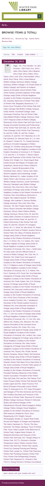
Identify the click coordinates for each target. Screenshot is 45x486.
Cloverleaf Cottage (22, 111)
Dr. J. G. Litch (34, 138)
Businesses (29, 103)
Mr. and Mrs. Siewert (16, 225)
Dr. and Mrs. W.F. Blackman (22, 136)
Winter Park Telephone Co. (14, 459)
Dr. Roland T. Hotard (11, 141)
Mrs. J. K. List (27, 319)
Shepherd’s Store (22, 413)
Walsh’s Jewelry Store (28, 443)
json (19, 473)
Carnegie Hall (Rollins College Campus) (23, 109)
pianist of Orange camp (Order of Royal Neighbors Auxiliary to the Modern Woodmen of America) (22, 368)
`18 (19, 66)
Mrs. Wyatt (25, 351)
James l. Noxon (22, 171)
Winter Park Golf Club (12, 446)
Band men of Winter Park (25, 101)
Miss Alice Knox (18, 187)
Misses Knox (23, 214)
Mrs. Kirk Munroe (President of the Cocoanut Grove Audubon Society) (21, 324)
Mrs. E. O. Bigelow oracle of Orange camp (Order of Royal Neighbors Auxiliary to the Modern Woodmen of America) (22, 268)
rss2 (33, 473)
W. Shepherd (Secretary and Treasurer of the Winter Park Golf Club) (20, 435)
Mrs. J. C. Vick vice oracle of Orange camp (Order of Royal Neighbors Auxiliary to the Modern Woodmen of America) (22, 316)
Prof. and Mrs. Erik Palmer (26, 378)
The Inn (27, 424)
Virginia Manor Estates (23, 432)
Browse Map (7, 41)
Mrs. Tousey (16, 351)
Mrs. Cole (28, 254)
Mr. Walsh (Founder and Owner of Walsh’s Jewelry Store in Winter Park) (22, 230)
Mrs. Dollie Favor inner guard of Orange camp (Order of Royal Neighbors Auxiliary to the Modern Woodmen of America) (22, 260)
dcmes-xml (12, 473)
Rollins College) (16, 408)
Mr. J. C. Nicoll (14, 227)
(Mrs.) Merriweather (26, 76)
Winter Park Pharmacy (32, 451)
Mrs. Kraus (22, 327)
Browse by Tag (21, 38)
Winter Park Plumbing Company (16, 454)
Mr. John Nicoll (26, 227)
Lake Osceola (20, 179)
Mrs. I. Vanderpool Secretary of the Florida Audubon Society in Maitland (21, 303)
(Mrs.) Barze (23, 71)
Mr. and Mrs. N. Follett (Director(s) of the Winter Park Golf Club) (20, 222)
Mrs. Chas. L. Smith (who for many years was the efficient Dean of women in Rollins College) (22, 252)
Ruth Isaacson (9, 413)
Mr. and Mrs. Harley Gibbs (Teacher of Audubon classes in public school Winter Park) (21, 217)
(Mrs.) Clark (17, 74)
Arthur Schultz (9, 93)
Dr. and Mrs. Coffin (11, 133)
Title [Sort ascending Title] (13, 54)
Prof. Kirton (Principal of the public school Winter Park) (21, 386)
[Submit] (39, 16)
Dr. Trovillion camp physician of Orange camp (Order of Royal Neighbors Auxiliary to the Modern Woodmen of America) (22, 149)
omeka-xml (26, 473)
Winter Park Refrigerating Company (22, 456)
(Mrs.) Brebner (34, 71)
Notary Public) (23, 354)
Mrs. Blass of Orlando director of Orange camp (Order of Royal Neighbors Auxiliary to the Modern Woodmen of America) (22, 236)
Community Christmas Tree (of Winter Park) (21, 114)
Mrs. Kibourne (25, 322)
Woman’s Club (31, 459)
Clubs (33, 111)
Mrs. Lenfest (27, 335)
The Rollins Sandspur (20, 427)
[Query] (22, 16)
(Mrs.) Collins (28, 74)
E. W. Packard (34, 152)
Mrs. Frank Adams (18, 281)
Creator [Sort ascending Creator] (20, 54)
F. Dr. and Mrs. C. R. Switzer (14, 155)
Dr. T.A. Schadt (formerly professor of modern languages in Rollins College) (21, 144)
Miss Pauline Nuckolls (23, 206)
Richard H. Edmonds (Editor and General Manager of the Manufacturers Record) (22, 403)
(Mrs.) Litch (13, 76)
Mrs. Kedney (14, 322)
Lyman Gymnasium (32, 181)
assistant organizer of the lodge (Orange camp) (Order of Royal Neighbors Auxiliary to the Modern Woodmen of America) (22, 95)
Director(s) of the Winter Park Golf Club (19, 122)
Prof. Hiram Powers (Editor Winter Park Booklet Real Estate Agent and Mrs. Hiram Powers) (22, 381)
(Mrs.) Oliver (13, 79)
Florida (6, 160)
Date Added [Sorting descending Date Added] (30, 54)
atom (6, 473)
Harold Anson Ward (20, 165)
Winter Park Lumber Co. (13, 451)
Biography (20, 103)
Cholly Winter (9, 111)
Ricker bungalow (28, 405)
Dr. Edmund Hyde (22, 138)
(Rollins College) (18, 84)
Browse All (8, 38)
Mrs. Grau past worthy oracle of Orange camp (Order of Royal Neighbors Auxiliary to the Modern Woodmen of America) (22, 292)
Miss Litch (22, 203)
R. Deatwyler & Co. (16, 389)
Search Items (34, 38)
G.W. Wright (14, 160)
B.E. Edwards (9, 101)
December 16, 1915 (14, 61)
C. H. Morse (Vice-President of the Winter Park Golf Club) (22, 106)
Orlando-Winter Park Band (14, 362)
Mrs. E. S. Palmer (28, 270)
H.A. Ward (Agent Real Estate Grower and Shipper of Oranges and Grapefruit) (21, 163)
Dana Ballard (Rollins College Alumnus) (19, 117)
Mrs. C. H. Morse (10, 241)
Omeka (21, 483)
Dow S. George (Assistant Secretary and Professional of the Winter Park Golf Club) (22, 125)
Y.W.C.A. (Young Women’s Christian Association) (22, 462)
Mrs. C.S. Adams (23, 241)
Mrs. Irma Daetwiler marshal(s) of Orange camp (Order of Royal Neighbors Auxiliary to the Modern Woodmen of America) (22, 308)
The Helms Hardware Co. (13, 424)
